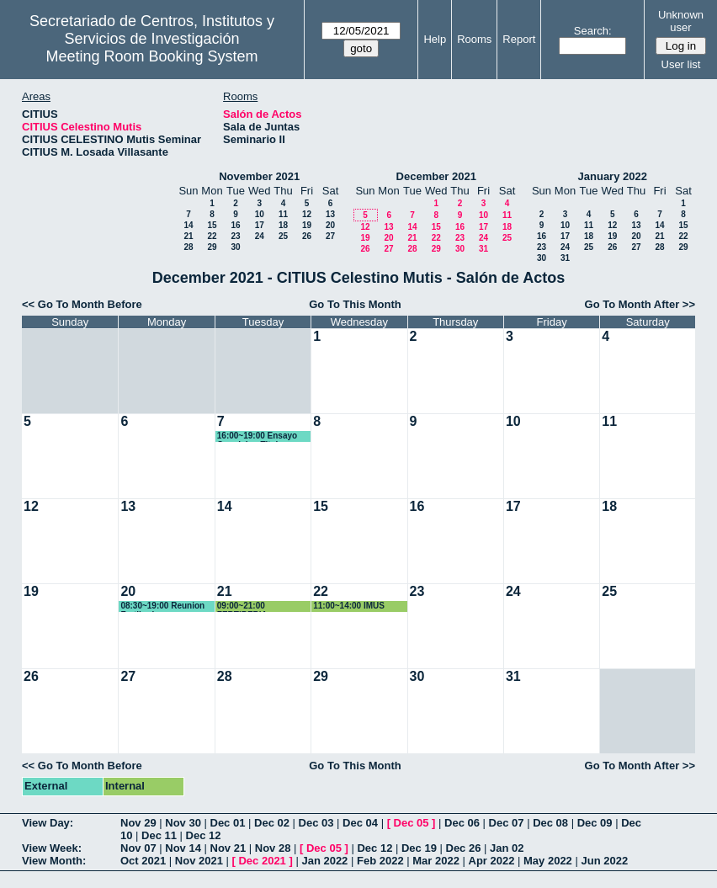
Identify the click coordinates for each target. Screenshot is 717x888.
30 (235, 247)
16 (235, 225)
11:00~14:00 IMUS (349, 605)
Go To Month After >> (640, 304)
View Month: (54, 860)
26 (306, 236)
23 (235, 236)
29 (211, 247)
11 (283, 214)
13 (330, 214)
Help (434, 39)
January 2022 (612, 176)
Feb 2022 (380, 860)
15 (211, 225)
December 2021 (436, 176)
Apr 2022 (492, 860)
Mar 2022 (435, 860)
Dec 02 (271, 822)
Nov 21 (228, 848)
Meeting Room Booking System (151, 56)
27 (330, 236)
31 (483, 248)
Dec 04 (360, 822)
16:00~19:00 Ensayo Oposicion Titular (257, 436)
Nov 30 (183, 822)
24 (259, 236)
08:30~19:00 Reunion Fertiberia (162, 606)
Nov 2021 (199, 860)
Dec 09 (595, 822)
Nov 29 (138, 822)
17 (259, 225)
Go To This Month (355, 304)
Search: (593, 30)
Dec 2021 (261, 860)
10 (259, 214)
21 (188, 236)
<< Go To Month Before (82, 304)
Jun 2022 (604, 860)
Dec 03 (316, 822)
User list (681, 64)
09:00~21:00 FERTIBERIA (242, 606)
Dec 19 (419, 848)
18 (283, 225)
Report (518, 39)
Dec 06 (462, 822)
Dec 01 (228, 822)
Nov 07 (138, 848)
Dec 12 (203, 835)
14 (188, 225)
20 (330, 225)
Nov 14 (183, 848)
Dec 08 (550, 822)
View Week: (52, 848)
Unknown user (681, 21)
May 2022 (547, 860)
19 (306, 225)
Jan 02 (506, 848)
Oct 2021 (143, 860)
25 (283, 236)
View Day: (47, 822)
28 (188, 247)
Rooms (474, 39)
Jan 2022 (324, 860)
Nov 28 (273, 848)
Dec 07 (506, 822)
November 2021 (259, 176)
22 (211, 236)
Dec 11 (159, 835)
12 (306, 214)
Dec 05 (411, 822)
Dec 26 (463, 848)
